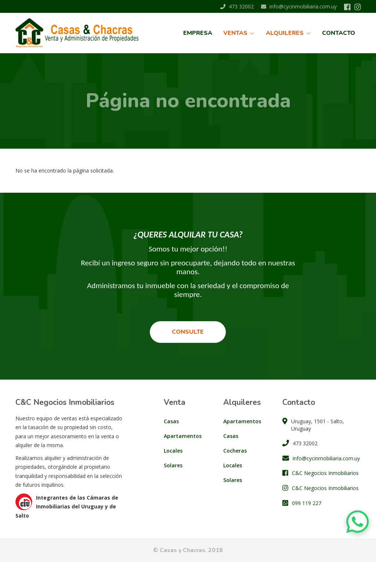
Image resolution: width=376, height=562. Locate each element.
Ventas (239, 33)
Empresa (197, 33)
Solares (173, 465)
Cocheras (235, 450)
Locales (173, 450)
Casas (171, 421)
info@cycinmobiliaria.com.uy (299, 6)
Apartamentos (183, 435)
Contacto (338, 33)
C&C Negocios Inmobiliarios (325, 472)
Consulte (188, 332)
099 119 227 (306, 503)
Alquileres (288, 33)
